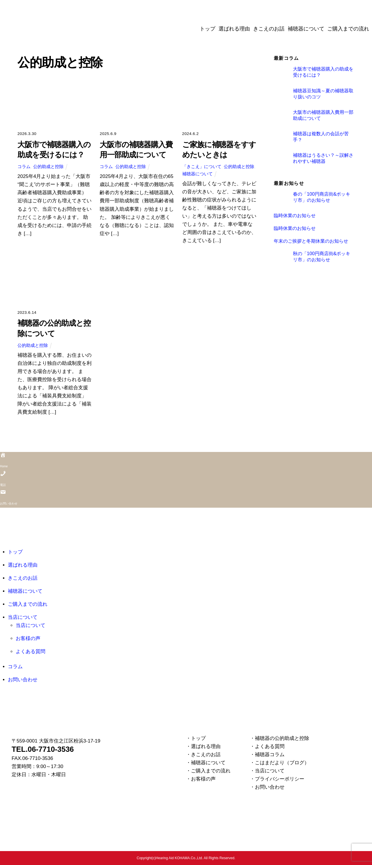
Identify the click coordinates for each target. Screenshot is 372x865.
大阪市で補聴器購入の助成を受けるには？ (323, 72)
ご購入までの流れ (348, 29)
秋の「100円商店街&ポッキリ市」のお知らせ (321, 256)
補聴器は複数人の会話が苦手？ (321, 136)
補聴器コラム (270, 754)
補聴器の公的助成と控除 (282, 738)
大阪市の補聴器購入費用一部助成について (323, 115)
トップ (207, 29)
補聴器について (306, 29)
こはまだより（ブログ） (282, 762)
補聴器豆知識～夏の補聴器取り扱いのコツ (323, 93)
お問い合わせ (22, 679)
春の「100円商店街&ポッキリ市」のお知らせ (321, 197)
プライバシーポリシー (279, 779)
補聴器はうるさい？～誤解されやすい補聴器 (323, 158)
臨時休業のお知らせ (295, 215)
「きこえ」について (201, 166)
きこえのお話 (269, 29)
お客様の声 (28, 638)
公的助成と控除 (48, 166)
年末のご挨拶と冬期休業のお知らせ (311, 241)
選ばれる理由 (234, 29)
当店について (22, 617)
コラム (24, 166)
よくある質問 (30, 651)
